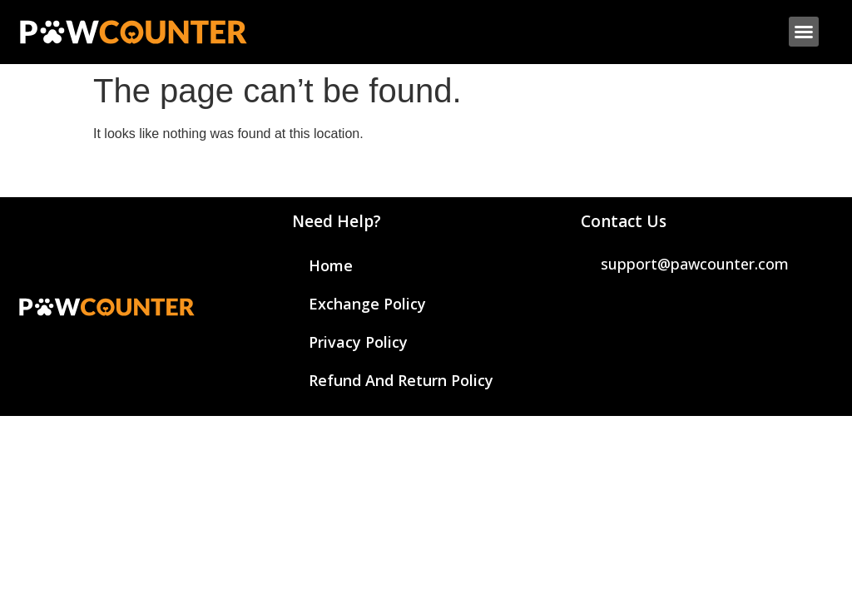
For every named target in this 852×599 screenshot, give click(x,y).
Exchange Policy (367, 304)
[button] (804, 32)
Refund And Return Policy (401, 380)
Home (331, 265)
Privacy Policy (358, 342)
